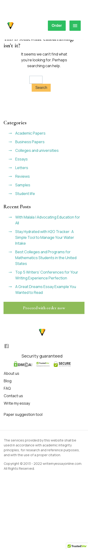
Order (57, 26)
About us (11, 373)
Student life (25, 193)
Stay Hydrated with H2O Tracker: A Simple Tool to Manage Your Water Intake (44, 237)
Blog (7, 380)
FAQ (7, 388)
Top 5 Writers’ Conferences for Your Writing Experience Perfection (46, 275)
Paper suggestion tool (23, 414)
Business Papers (30, 141)
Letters (21, 167)
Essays (21, 159)
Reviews (22, 176)
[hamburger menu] (75, 26)
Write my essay (17, 403)
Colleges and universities (37, 150)
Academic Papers (30, 133)
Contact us (13, 395)
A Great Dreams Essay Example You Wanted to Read (45, 289)
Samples (22, 185)
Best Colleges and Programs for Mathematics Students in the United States (46, 257)
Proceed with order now (44, 307)
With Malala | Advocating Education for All (47, 220)
